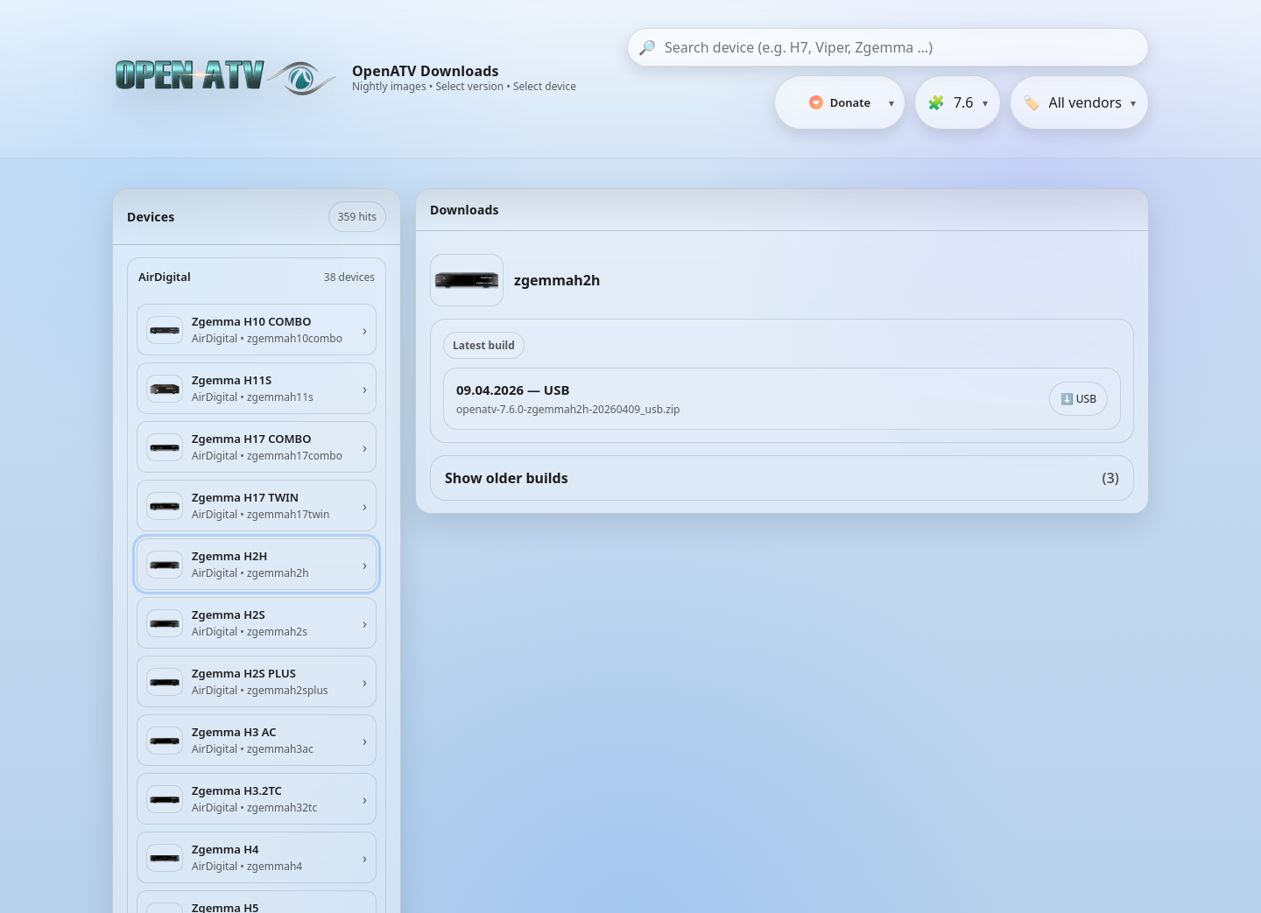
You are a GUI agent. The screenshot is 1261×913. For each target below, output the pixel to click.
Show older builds (782, 478)
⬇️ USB (1078, 398)
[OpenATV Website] (227, 79)
